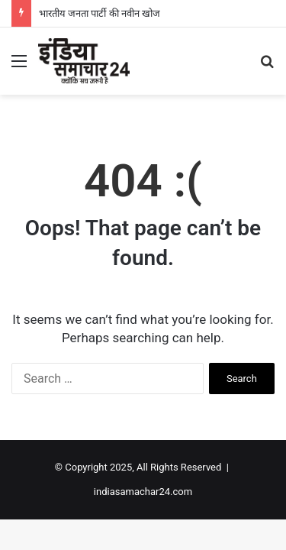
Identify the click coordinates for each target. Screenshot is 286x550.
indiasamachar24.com (143, 491)
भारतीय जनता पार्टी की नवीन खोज (99, 13)
